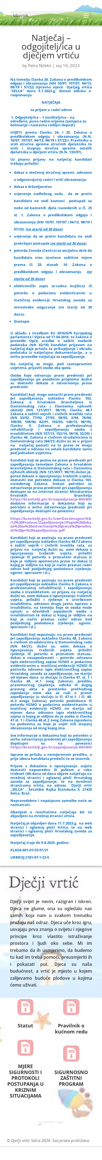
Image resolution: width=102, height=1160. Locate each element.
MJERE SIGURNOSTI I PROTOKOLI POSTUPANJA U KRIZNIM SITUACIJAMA (25, 1081)
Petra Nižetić (39, 65)
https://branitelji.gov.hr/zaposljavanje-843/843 (51, 499)
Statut (25, 1025)
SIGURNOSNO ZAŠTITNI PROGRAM (71, 1078)
